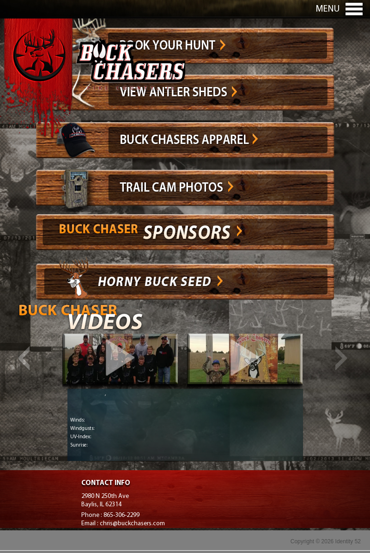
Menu (327, 9)
